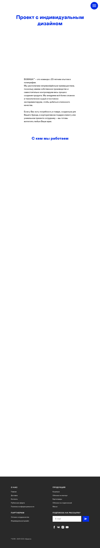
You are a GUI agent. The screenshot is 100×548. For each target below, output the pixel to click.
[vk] (58, 527)
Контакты (14, 499)
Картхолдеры (57, 499)
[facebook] (54, 527)
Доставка (14, 495)
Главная (14, 492)
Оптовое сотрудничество (20, 517)
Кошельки (56, 492)
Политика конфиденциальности (22, 506)
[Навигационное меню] (94, 5)
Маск (55, 506)
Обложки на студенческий (62, 503)
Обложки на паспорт (60, 495)
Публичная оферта (18, 503)
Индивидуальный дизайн (20, 521)
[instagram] (62, 527)
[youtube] (67, 527)
